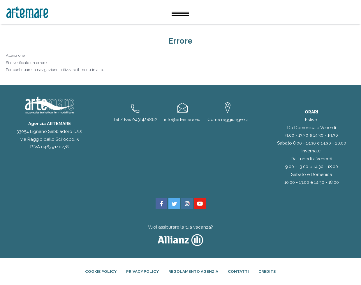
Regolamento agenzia (193, 271)
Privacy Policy (142, 271)
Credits (267, 271)
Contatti (238, 271)
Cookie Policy (101, 271)
